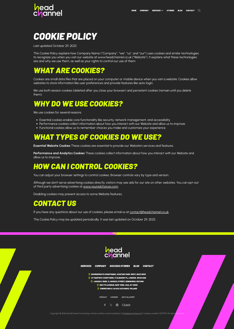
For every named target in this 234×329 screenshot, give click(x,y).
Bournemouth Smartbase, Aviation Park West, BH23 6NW (117, 274)
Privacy (103, 297)
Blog (180, 10)
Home (133, 10)
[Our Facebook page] (105, 305)
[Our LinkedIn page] (117, 305)
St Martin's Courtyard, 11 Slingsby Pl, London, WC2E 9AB (117, 278)
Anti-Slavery (128, 297)
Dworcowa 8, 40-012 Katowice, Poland (117, 288)
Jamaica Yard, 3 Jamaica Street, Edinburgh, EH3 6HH (116, 281)
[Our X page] (111, 305)
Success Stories (120, 265)
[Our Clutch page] (126, 305)
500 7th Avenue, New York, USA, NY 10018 (117, 285)
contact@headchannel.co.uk (149, 212)
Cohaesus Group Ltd (132, 313)
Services (157, 10)
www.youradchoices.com (100, 186)
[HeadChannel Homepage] (47, 10)
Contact (190, 10)
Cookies (114, 297)
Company (144, 10)
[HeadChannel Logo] (117, 253)
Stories (170, 10)
